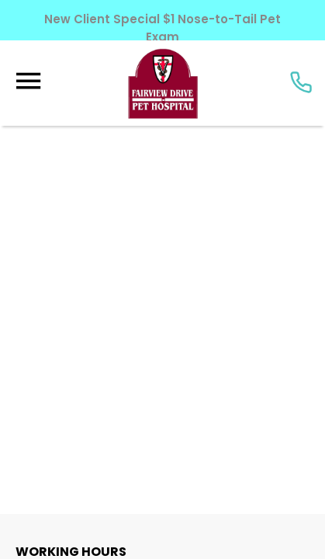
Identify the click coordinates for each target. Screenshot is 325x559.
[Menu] (28, 81)
